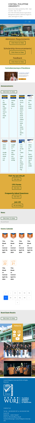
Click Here (17, 179)
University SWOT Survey (13, 104)
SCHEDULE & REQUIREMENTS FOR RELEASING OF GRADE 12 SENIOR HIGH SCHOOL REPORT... (22, 118)
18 (19, 298)
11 (15, 293)
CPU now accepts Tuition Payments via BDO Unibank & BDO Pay (21, 157)
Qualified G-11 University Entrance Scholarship (13, 152)
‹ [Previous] (10, 293)
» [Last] (17, 302)
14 (29, 293)
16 (10, 298)
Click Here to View (17, 43)
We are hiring (17, 205)
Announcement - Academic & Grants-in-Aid (4, 152)
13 (24, 293)
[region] (17, 30)
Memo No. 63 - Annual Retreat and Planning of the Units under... (30, 156)
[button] (17, 30)
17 (15, 298)
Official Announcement (30, 104)
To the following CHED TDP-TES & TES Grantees (4, 109)
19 (24, 298)
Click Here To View (9, 92)
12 (19, 293)
